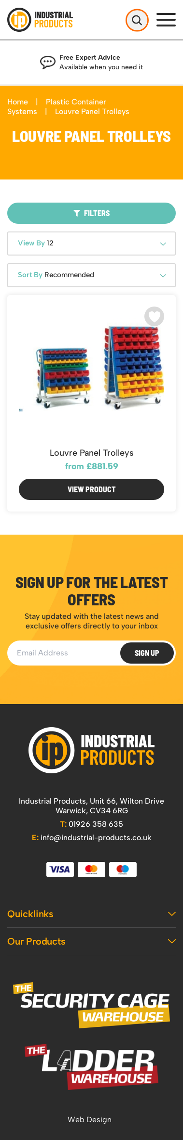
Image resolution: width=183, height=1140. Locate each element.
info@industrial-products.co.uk (92, 837)
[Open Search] (137, 19)
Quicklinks (91, 914)
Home (17, 101)
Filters (91, 213)
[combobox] (91, 243)
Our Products (91, 941)
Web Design (90, 1119)
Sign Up (147, 652)
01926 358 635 (91, 824)
